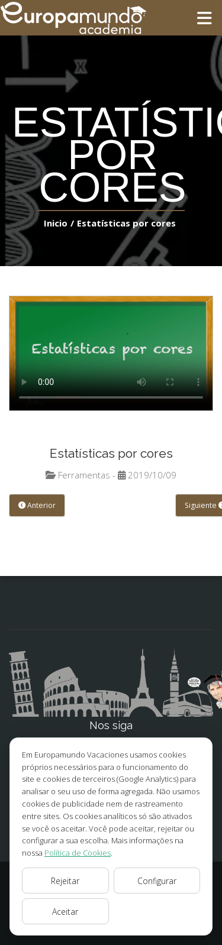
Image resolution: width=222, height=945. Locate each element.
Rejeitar (65, 880)
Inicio (58, 223)
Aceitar (65, 911)
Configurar (156, 880)
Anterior (35, 505)
